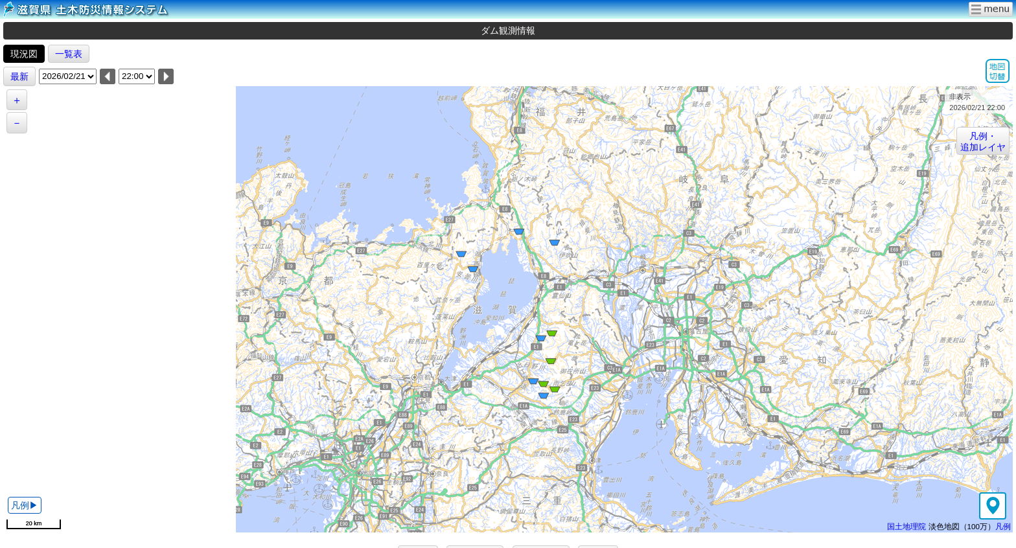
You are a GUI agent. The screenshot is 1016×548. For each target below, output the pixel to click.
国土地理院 (906, 526)
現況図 (24, 54)
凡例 (1003, 526)
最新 (19, 76)
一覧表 (68, 54)
